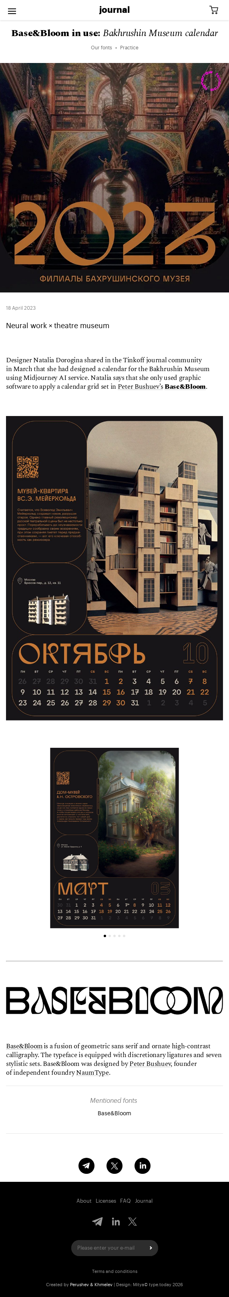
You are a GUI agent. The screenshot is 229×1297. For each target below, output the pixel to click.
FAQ (125, 1201)
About (84, 1201)
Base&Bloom (24, 1046)
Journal (114, 10)
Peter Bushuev (150, 1064)
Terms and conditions (114, 1271)
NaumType (92, 1073)
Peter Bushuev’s (140, 387)
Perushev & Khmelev (91, 1285)
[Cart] (216, 10)
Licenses (106, 1201)
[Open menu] (12, 10)
